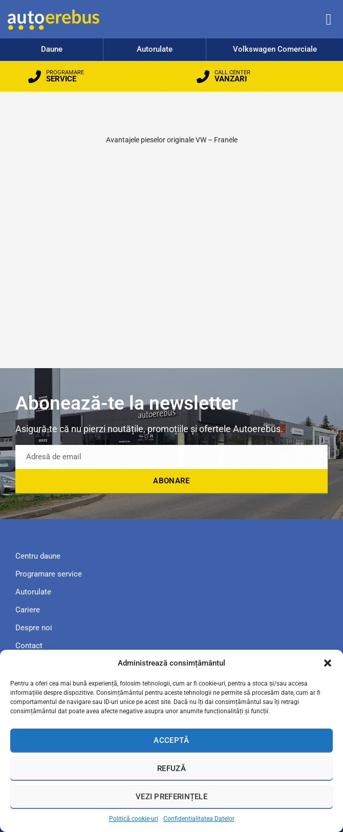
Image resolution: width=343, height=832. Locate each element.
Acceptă (171, 740)
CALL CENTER (232, 72)
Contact (28, 645)
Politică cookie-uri (133, 818)
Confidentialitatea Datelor (198, 818)
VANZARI (231, 78)
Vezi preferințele (171, 796)
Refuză (171, 768)
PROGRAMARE (65, 72)
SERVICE (61, 78)
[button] (328, 663)
